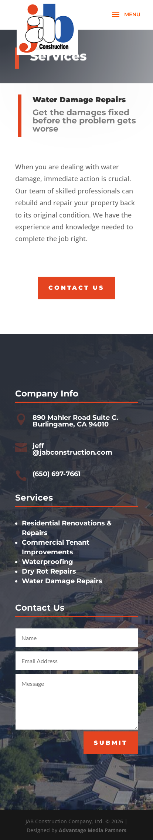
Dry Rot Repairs (49, 571)
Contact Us (76, 287)
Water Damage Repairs (62, 581)
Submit (110, 742)
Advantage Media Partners (92, 830)
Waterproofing (47, 562)
